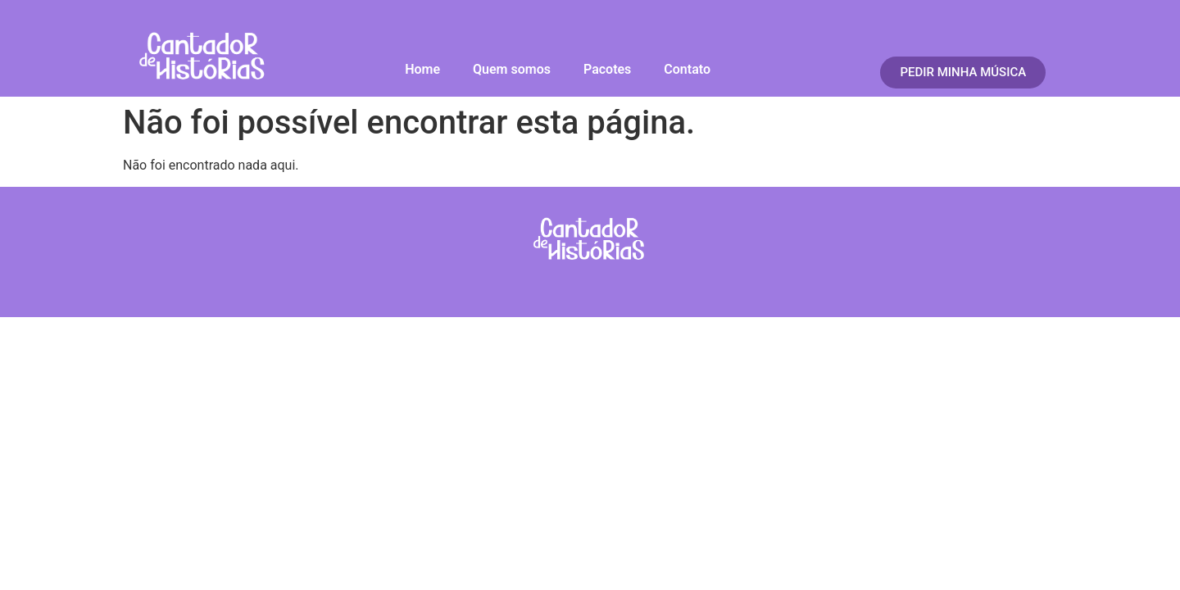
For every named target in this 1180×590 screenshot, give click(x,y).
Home (422, 69)
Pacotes (607, 69)
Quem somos (512, 69)
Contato (687, 69)
